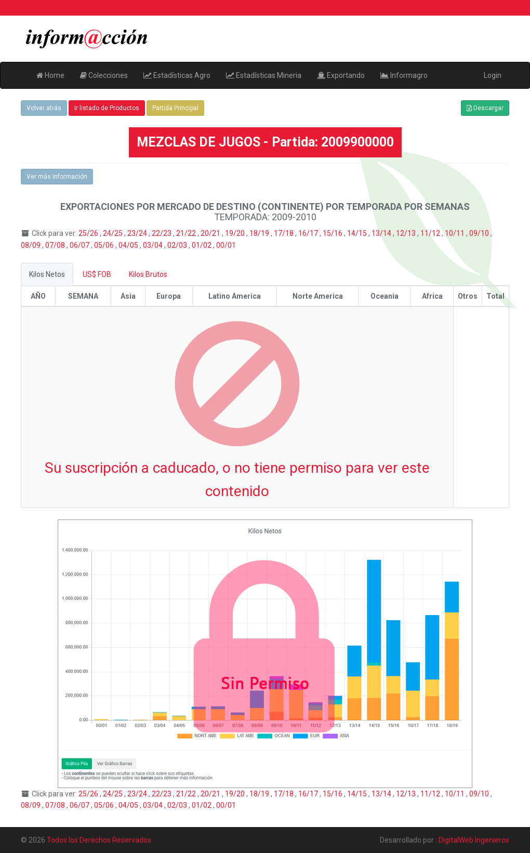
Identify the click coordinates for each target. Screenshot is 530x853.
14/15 (357, 233)
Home (50, 75)
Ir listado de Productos (106, 108)
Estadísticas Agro (176, 75)
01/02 (202, 245)
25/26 (89, 233)
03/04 (153, 245)
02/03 (178, 245)
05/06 (104, 245)
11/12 (431, 233)
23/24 (138, 233)
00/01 (226, 245)
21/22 (186, 233)
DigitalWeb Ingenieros (474, 840)
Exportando (341, 75)
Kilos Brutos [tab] (148, 274)
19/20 (235, 233)
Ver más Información (57, 176)
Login (492, 75)
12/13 (406, 233)
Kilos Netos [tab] (47, 274)
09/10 (480, 233)
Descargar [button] (485, 108)
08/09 (31, 245)
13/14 (382, 233)
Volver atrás (44, 108)
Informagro (404, 75)
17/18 (284, 233)
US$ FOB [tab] (97, 274)
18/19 (260, 233)
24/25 (113, 233)
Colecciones (104, 75)
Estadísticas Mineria (263, 75)
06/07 (80, 245)
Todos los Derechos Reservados (99, 840)
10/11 (455, 233)
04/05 (129, 245)
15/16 (333, 233)
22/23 (162, 233)
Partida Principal (175, 108)
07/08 (56, 245)
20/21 (211, 233)
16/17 (309, 233)
